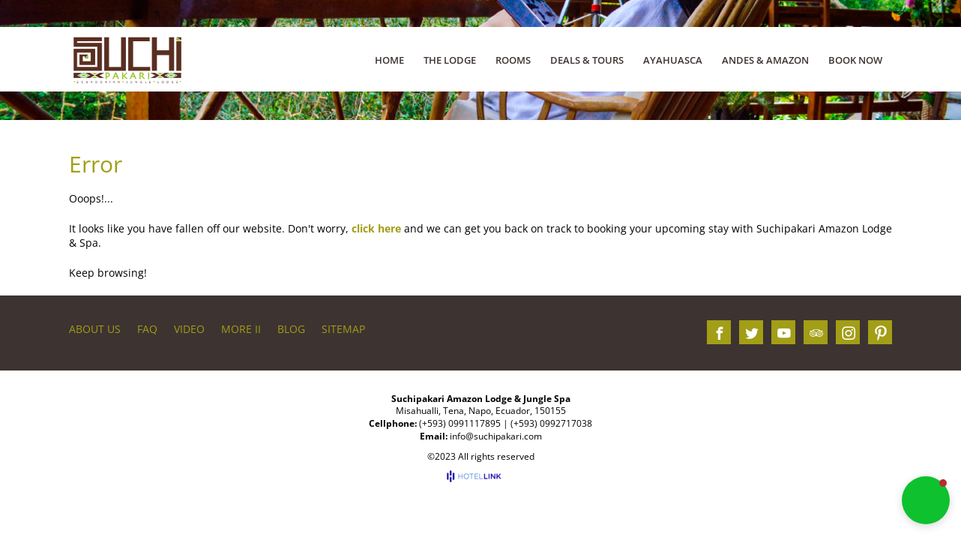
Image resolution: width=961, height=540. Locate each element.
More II (241, 329)
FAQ (147, 329)
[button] (926, 500)
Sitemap (343, 329)
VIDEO (189, 329)
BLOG (291, 329)
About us (95, 329)
